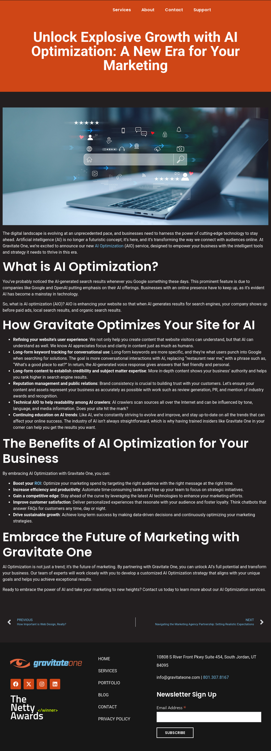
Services (122, 10)
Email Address (171, 707)
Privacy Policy (114, 718)
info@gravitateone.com (178, 677)
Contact (174, 10)
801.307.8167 (216, 677)
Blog (103, 694)
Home (104, 658)
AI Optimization (109, 245)
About (147, 10)
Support (202, 10)
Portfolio (109, 682)
